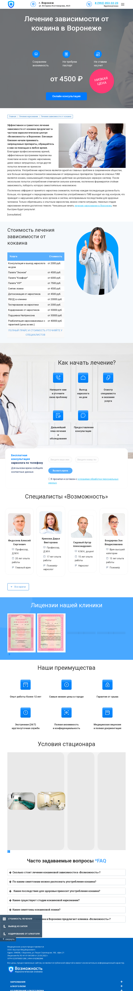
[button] (8, 653)
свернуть (9, 939)
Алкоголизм (18, 986)
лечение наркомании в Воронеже (93, 205)
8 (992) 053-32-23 (106, 3)
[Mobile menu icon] (123, 4)
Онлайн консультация (66, 96)
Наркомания (17, 981)
